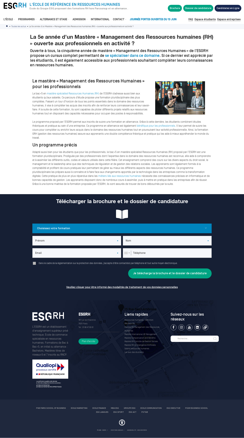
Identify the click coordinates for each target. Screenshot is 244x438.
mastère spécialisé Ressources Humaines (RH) (73, 93)
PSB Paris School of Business (51, 408)
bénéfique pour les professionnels (156, 125)
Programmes (26, 19)
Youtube (189, 327)
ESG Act (132, 412)
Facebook (173, 327)
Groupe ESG (129, 408)
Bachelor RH (129, 323)
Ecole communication (151, 408)
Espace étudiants (205, 19)
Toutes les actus (18, 26)
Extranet (205, 327)
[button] (122, 423)
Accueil (7, 26)
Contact (118, 19)
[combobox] (127, 253)
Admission (79, 19)
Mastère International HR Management (140, 334)
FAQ (190, 19)
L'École (8, 19)
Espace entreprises (229, 19)
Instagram (181, 327)
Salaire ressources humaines (136, 349)
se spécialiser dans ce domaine (132, 55)
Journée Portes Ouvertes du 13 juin (153, 19)
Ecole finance (99, 408)
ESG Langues (102, 412)
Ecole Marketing (79, 408)
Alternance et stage (53, 19)
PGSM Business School (196, 408)
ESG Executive (173, 408)
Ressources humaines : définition (138, 320)
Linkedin (197, 327)
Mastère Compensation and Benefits (140, 338)
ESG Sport (118, 412)
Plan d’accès (88, 341)
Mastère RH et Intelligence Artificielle (140, 345)
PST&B (144, 412)
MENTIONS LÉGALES (117, 430)
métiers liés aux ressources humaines (119, 176)
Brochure (175, 8)
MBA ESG (115, 408)
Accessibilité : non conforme (137, 430)
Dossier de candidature (198, 8)
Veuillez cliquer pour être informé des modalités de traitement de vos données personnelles (122, 287)
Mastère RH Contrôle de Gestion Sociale (141, 341)
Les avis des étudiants (134, 352)
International (100, 19)
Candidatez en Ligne (228, 8)
